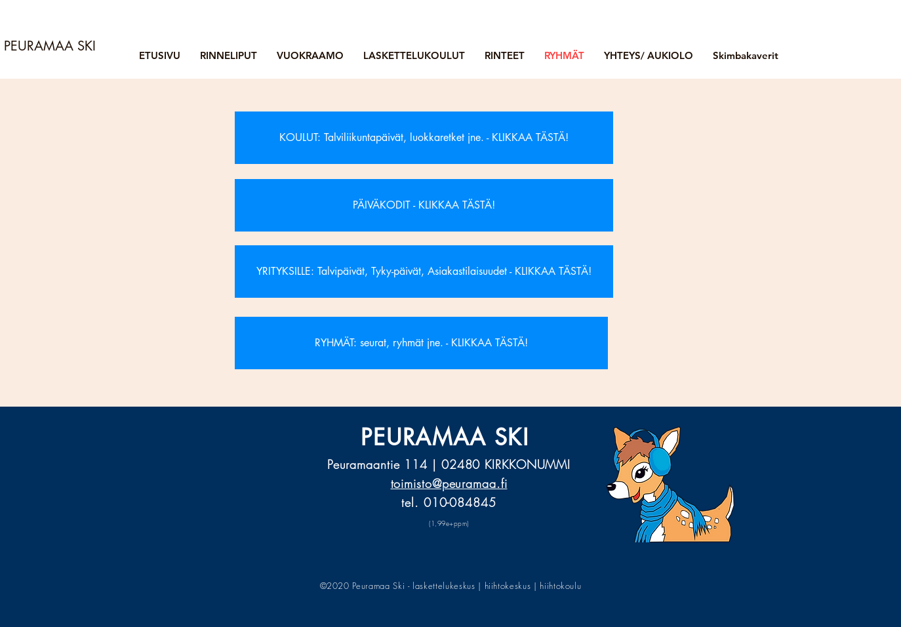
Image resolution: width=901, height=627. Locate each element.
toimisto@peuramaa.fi (449, 483)
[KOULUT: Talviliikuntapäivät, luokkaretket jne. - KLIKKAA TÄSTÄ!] (424, 137)
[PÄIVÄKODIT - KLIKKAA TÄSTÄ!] (424, 205)
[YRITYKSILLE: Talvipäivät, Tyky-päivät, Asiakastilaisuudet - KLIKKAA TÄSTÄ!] (424, 271)
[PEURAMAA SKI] (52, 46)
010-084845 (460, 502)
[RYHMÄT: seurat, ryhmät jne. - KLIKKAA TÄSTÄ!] (421, 343)
